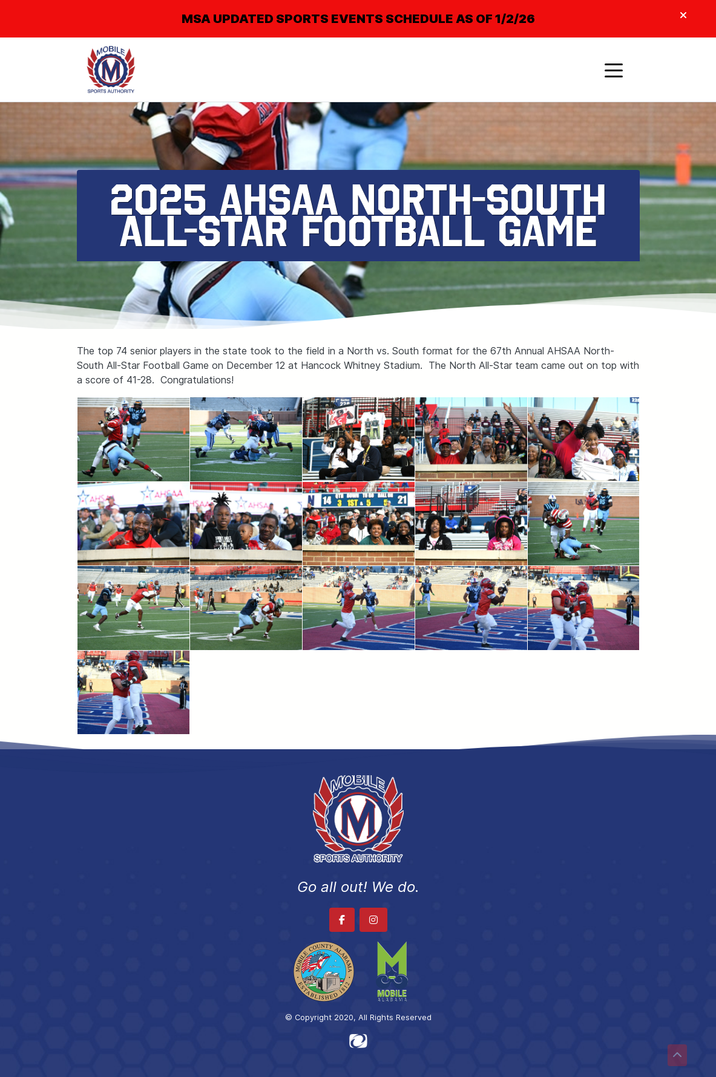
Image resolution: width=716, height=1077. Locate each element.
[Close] (683, 15)
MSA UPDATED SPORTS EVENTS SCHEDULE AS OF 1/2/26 (358, 18)
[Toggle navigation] (613, 69)
